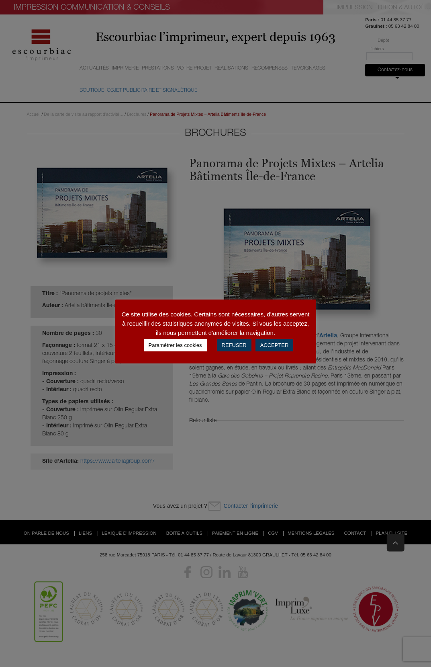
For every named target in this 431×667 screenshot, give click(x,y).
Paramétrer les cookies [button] (175, 345)
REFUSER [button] (234, 345)
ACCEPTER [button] (274, 345)
